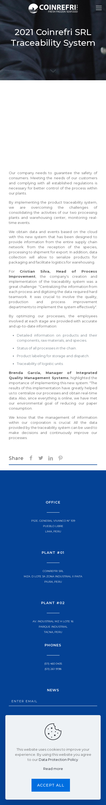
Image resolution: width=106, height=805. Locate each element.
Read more (53, 768)
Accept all (50, 785)
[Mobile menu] (98, 8)
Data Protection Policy (58, 759)
